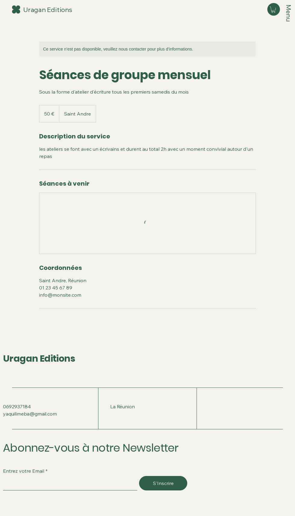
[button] (273, 10)
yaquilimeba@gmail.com (30, 414)
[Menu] (288, 14)
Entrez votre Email (23, 470)
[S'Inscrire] (163, 483)
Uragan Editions (39, 358)
